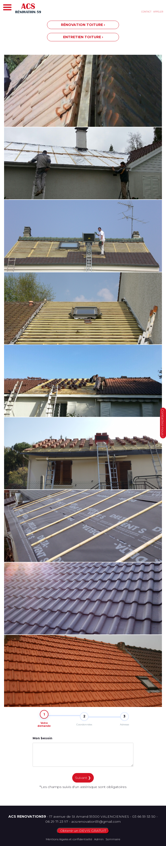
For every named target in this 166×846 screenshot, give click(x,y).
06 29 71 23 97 (56, 821)
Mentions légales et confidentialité (69, 839)
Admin (99, 839)
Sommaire (113, 839)
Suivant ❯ (83, 781)
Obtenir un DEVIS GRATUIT (83, 830)
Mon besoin (42, 742)
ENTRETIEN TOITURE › (83, 37)
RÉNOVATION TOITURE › (83, 25)
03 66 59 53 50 (143, 816)
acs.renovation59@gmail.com (96, 821)
